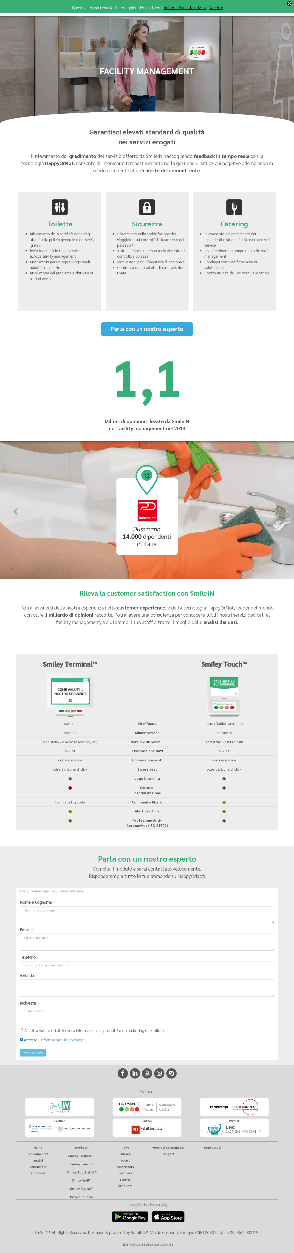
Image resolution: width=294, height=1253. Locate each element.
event (125, 1160)
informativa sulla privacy (185, 7)
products (125, 1186)
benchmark (38, 1167)
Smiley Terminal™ (81, 1155)
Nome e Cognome (37, 902)
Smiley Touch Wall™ (81, 1172)
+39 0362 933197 (243, 1232)
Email (26, 929)
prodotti (81, 1147)
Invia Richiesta (33, 1053)
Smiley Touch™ (81, 1164)
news (125, 1147)
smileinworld (38, 1154)
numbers (125, 1173)
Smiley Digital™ (81, 1188)
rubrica (125, 1154)
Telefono (29, 957)
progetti (168, 1154)
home (38, 1147)
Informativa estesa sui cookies (147, 1244)
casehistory (125, 1167)
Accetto (216, 7)
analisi (38, 1160)
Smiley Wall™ (81, 1180)
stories (125, 1179)
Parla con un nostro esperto (147, 328)
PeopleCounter (81, 1197)
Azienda (27, 975)
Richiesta (29, 1002)
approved (38, 1173)
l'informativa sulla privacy (60, 1039)
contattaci (212, 1147)
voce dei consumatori (169, 1147)
